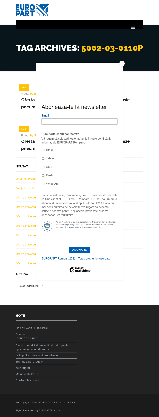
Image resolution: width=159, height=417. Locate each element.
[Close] (122, 63)
